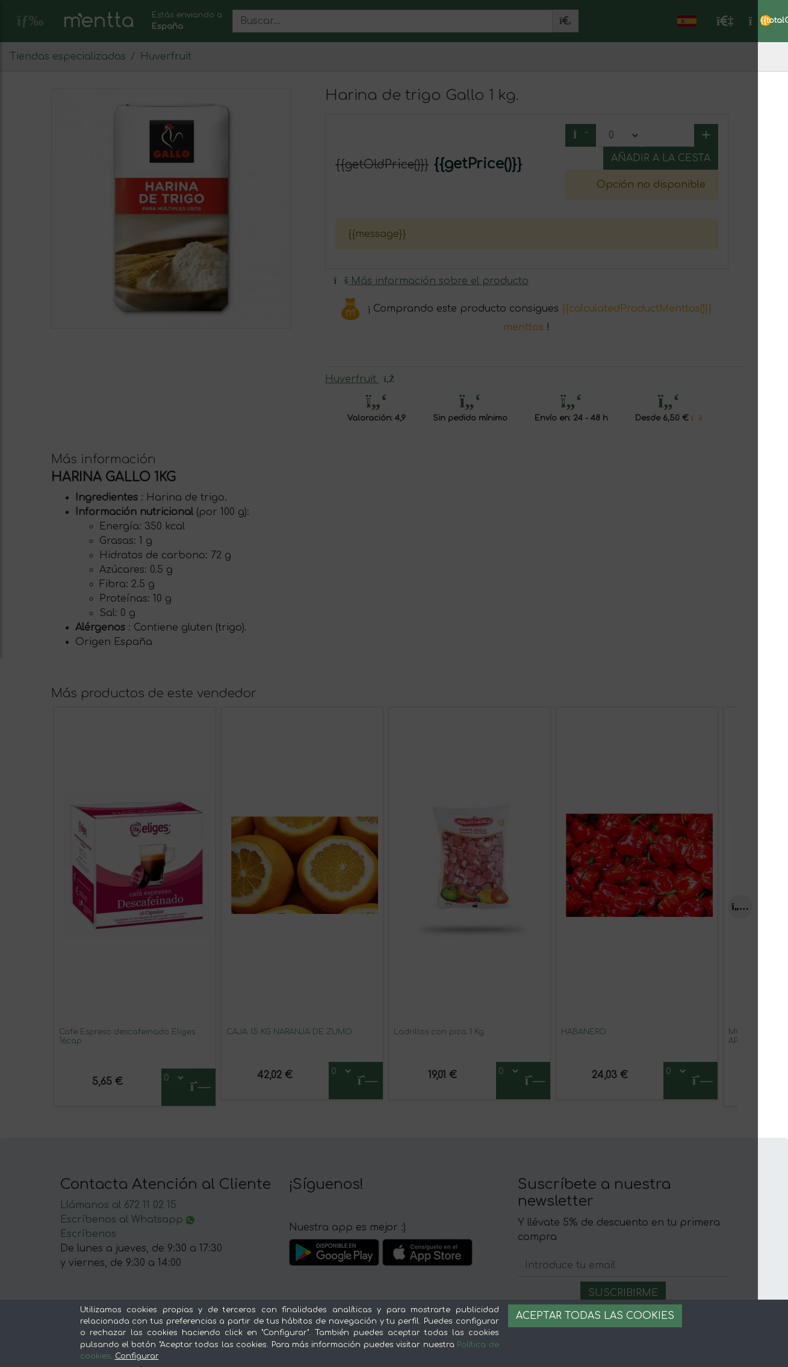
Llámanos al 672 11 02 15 (118, 1205)
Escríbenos (88, 1234)
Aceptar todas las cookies (595, 1315)
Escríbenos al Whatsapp (127, 1219)
